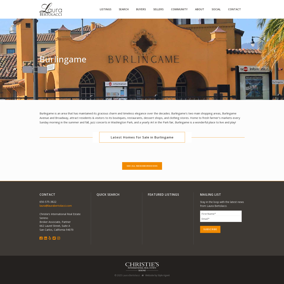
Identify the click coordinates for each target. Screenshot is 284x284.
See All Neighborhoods (142, 165)
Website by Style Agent (157, 275)
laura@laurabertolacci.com (56, 205)
